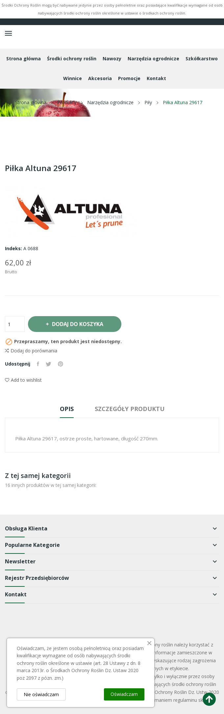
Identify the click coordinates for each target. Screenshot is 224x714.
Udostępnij (38, 364)
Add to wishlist (23, 380)
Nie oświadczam (41, 694)
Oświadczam (124, 694)
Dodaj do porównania (31, 350)
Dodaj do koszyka (77, 324)
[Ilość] (15, 324)
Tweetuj (48, 364)
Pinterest (60, 364)
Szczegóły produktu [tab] (129, 409)
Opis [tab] (67, 409)
